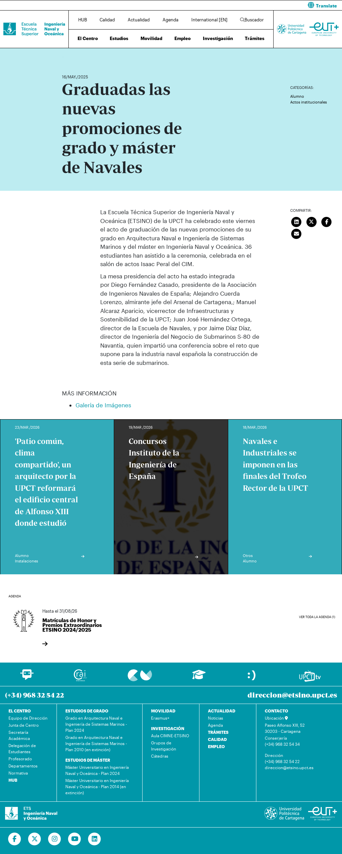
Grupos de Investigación (163, 745)
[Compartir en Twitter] (311, 221)
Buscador (252, 19)
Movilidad (151, 38)
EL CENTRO (19, 710)
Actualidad (139, 19)
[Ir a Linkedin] (94, 839)
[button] (259, 5)
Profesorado (20, 758)
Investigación (218, 38)
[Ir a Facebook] (14, 839)
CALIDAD (217, 739)
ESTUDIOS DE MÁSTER (87, 760)
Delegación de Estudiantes (22, 748)
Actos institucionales (308, 102)
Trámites (254, 38)
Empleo (182, 38)
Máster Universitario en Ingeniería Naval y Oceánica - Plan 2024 (97, 770)
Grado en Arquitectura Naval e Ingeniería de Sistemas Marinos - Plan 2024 (96, 724)
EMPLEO (216, 746)
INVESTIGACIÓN (167, 728)
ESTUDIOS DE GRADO (86, 710)
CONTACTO (276, 710)
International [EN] (209, 19)
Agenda (170, 19)
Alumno (297, 96)
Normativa (18, 773)
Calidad (107, 19)
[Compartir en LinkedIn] (296, 221)
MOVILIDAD (163, 710)
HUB (82, 19)
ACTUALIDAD (221, 710)
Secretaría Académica (19, 735)
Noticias (215, 718)
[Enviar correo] (296, 232)
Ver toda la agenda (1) (317, 617)
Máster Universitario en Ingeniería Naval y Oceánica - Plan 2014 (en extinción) (97, 786)
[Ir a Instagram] (54, 839)
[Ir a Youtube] (74, 839)
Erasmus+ (160, 718)
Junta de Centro (23, 725)
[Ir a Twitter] (34, 839)
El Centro (88, 38)
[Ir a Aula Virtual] (199, 677)
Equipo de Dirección (27, 718)
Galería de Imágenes (103, 405)
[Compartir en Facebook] (326, 221)
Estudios (119, 38)
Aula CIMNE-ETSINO (170, 735)
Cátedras (159, 756)
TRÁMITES (218, 732)
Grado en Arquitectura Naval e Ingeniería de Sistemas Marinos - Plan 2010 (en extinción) (96, 743)
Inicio (67, 57)
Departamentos (23, 765)
